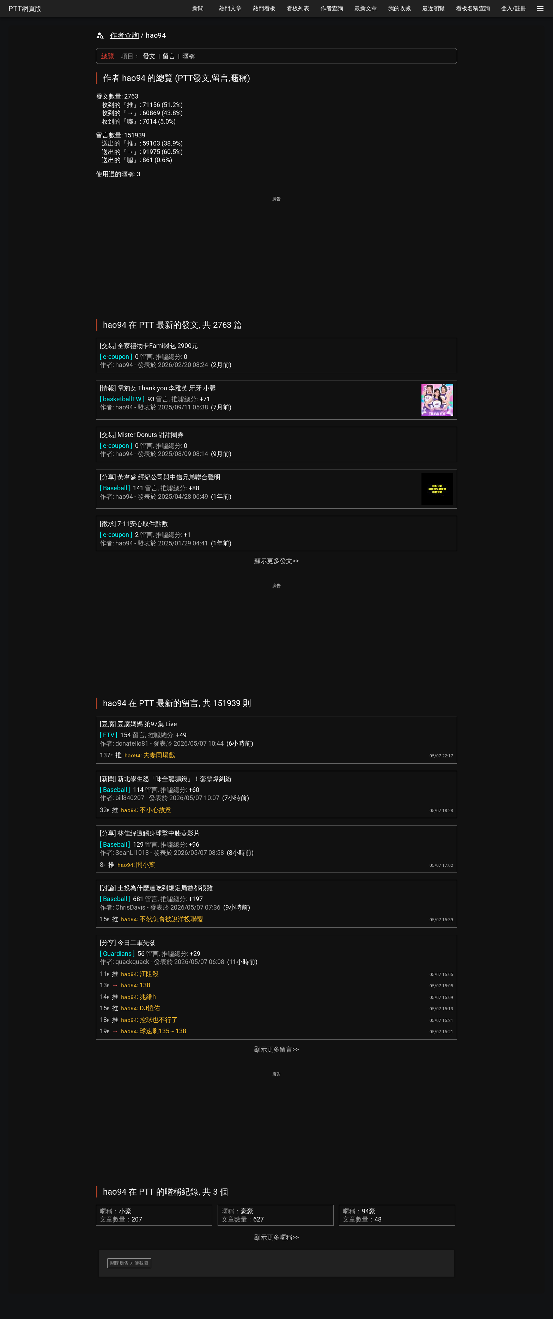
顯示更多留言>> (276, 1049)
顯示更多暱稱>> (276, 1237)
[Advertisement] (276, 252)
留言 (169, 56)
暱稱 (188, 56)
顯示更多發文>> (276, 560)
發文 (149, 56)
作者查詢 (124, 35)
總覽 (107, 56)
